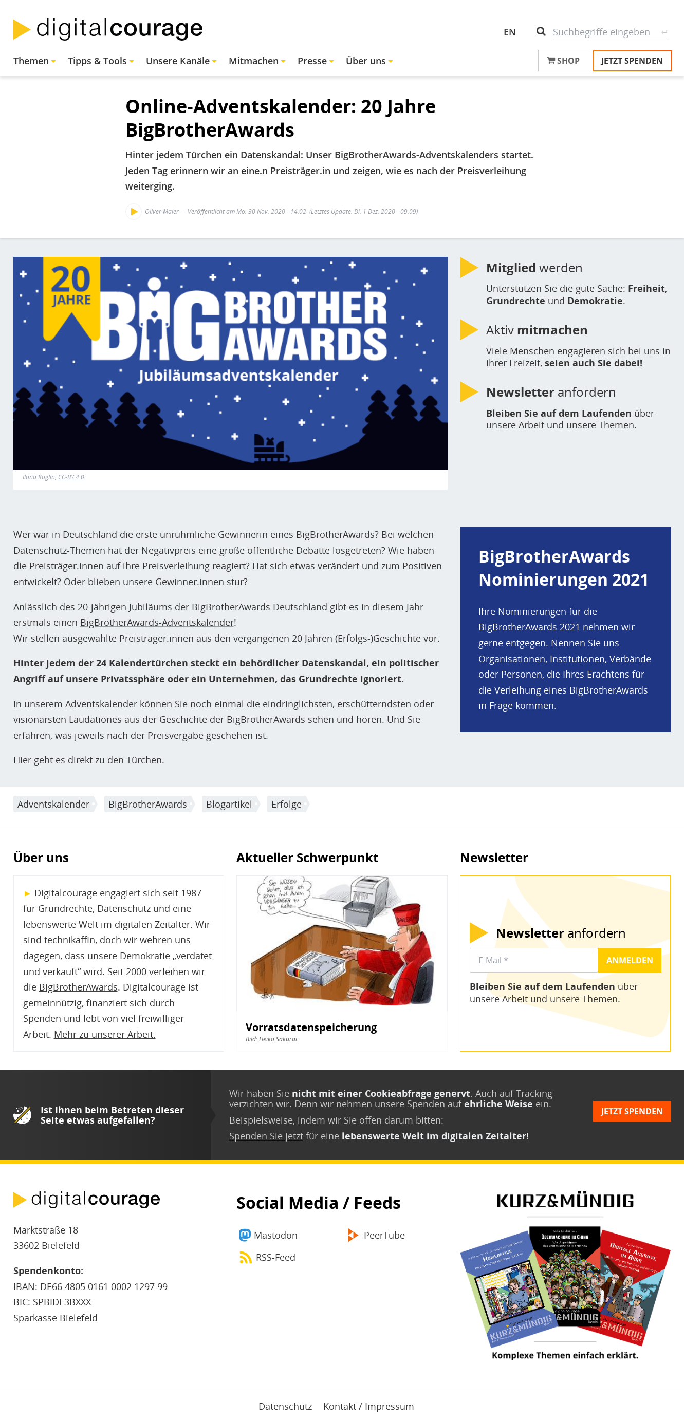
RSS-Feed (275, 1257)
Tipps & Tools (97, 60)
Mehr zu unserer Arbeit (103, 1034)
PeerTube (384, 1235)
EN (510, 32)
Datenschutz (285, 1406)
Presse (312, 60)
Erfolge (286, 804)
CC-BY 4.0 (71, 477)
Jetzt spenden (632, 60)
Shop (563, 60)
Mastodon (276, 1235)
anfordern (551, 392)
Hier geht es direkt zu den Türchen (87, 760)
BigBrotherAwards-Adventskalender (157, 622)
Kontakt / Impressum (368, 1406)
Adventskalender (53, 804)
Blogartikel (229, 804)
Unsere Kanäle (178, 60)
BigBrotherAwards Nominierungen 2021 (563, 567)
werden (534, 267)
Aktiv (537, 330)
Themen (31, 60)
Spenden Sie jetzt (266, 1136)
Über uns (366, 60)
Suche (664, 32)
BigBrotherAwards (147, 804)
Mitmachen (254, 60)
